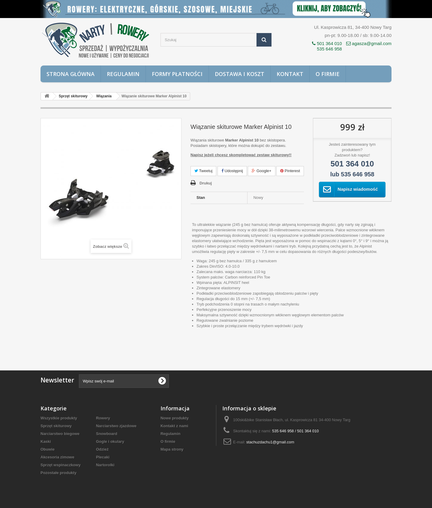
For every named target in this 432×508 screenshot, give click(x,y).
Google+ (261, 171)
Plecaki (103, 457)
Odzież (102, 449)
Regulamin (123, 74)
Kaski (45, 441)
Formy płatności (177, 74)
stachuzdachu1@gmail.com (270, 442)
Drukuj (206, 183)
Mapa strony (172, 449)
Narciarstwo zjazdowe (116, 426)
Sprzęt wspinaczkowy (60, 465)
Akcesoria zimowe (57, 457)
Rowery (103, 418)
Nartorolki (105, 465)
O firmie (328, 74)
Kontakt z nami (174, 426)
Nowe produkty (174, 418)
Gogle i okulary (110, 441)
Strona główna (70, 74)
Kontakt (290, 74)
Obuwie (47, 449)
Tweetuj (203, 171)
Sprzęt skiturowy (56, 426)
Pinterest (290, 171)
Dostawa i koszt (239, 74)
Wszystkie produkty (58, 418)
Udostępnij (232, 171)
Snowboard (106, 433)
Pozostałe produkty (58, 472)
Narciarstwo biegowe (60, 433)
